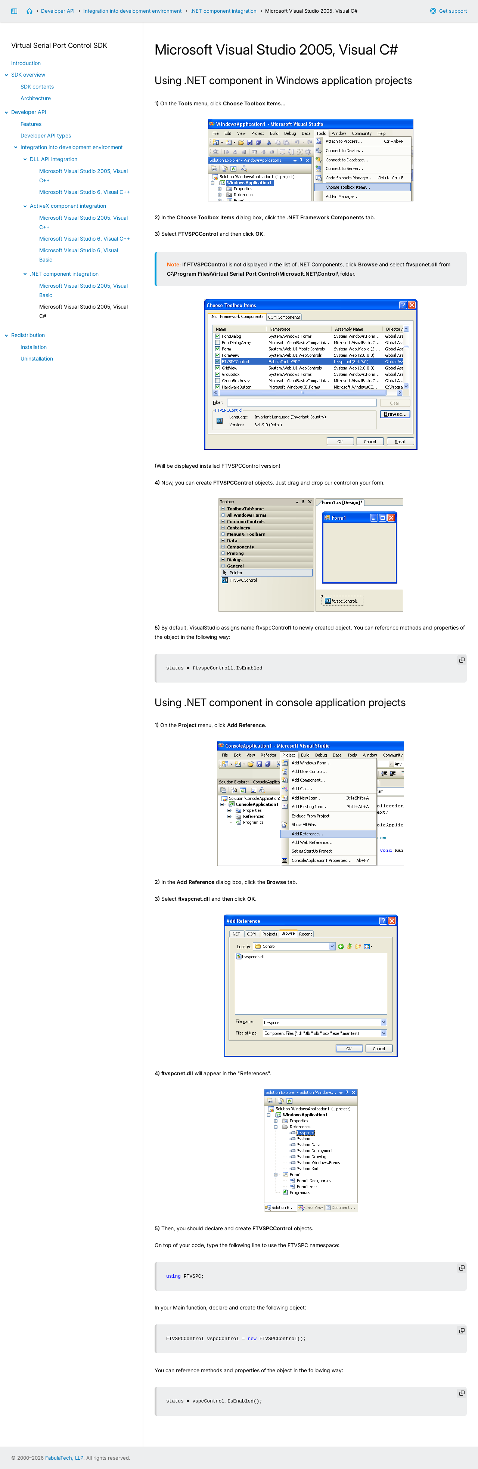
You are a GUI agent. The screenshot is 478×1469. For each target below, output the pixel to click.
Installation (34, 347)
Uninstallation (37, 358)
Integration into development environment (132, 11)
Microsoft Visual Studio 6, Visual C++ (84, 192)
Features (31, 124)
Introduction (26, 63)
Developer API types (46, 135)
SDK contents (37, 86)
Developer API (58, 11)
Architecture (36, 98)
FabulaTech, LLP (64, 1458)
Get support (453, 11)
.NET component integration (223, 11)
